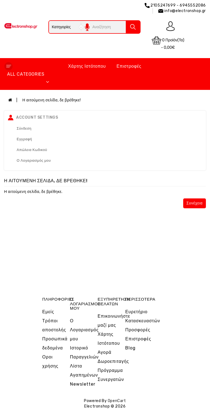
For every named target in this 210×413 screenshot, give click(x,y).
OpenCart (117, 400)
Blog (130, 348)
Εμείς (48, 311)
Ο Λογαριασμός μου (34, 160)
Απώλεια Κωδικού (32, 150)
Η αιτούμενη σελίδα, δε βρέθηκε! (51, 100)
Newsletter (82, 384)
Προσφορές (137, 329)
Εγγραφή (24, 139)
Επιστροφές (128, 66)
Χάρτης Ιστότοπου (87, 66)
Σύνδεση (24, 128)
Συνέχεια (194, 203)
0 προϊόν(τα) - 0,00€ (168, 43)
